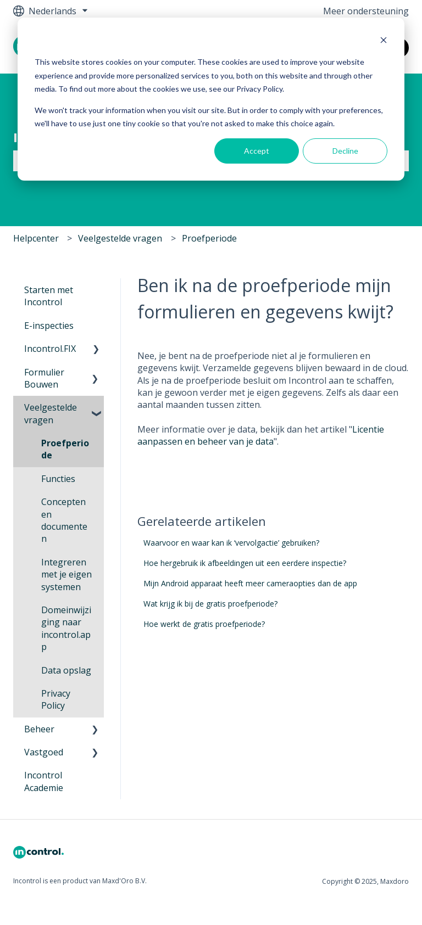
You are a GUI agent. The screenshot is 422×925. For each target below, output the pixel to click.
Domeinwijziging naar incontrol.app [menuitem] (66, 628)
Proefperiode (209, 238)
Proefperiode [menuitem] (65, 449)
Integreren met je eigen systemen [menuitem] (66, 574)
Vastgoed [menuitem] (43, 752)
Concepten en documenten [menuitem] (64, 520)
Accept (256, 150)
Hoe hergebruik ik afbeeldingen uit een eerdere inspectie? (244, 563)
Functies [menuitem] (58, 479)
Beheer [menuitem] (39, 729)
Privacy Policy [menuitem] (55, 699)
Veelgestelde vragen (120, 238)
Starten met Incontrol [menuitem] (48, 296)
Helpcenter (36, 238)
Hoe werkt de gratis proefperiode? (204, 624)
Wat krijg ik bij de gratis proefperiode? (210, 603)
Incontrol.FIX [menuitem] (50, 349)
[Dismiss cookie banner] (383, 41)
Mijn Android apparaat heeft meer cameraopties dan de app (250, 583)
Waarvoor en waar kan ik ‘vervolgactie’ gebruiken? (231, 542)
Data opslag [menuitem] (66, 670)
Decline (345, 150)
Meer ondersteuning (366, 11)
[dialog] (211, 99)
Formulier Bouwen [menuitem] (44, 378)
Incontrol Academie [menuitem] (43, 781)
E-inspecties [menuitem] (49, 325)
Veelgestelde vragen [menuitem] (50, 413)
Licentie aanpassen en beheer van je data (260, 435)
